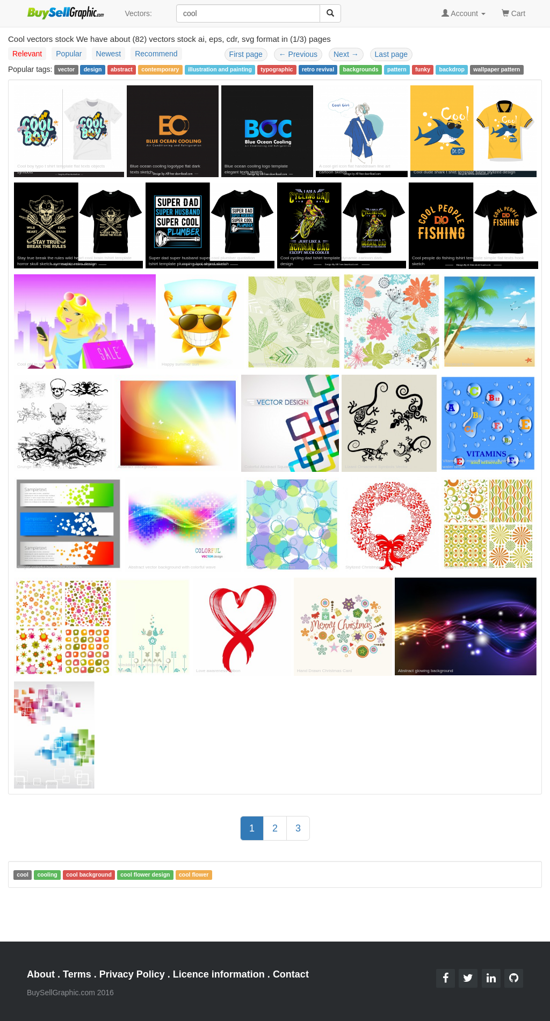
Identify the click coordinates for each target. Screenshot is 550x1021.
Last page (391, 54)
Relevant (27, 53)
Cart (513, 13)
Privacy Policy (132, 974)
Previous (298, 54)
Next (346, 54)
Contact (291, 974)
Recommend (156, 53)
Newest (108, 53)
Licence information (219, 974)
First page (246, 54)
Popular (69, 53)
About (41, 974)
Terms (77, 974)
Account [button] (464, 13)
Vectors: (138, 13)
